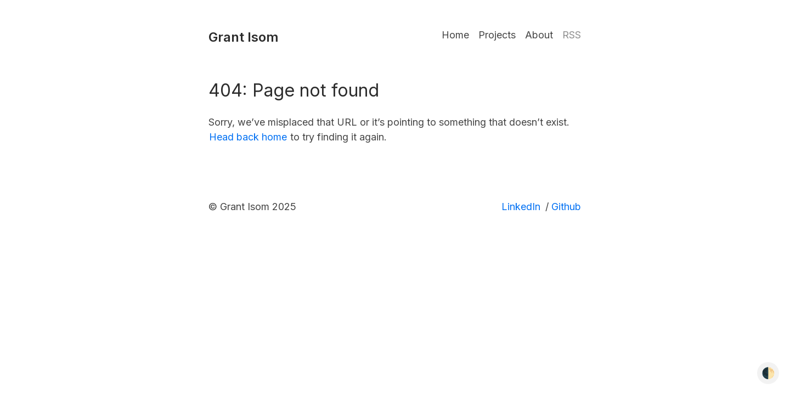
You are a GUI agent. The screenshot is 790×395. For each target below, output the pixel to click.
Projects (497, 35)
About (539, 35)
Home (455, 35)
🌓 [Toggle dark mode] (768, 373)
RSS (571, 35)
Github (566, 206)
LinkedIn (520, 206)
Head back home (248, 137)
